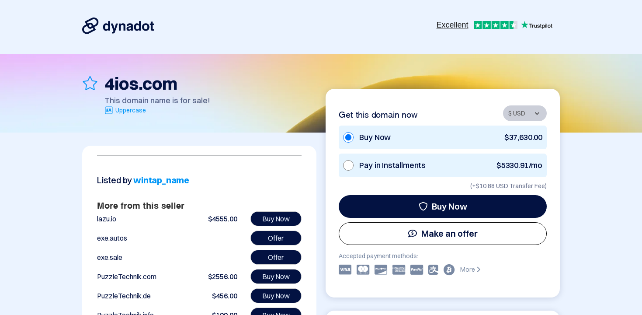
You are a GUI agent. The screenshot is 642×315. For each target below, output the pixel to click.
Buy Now (443, 206)
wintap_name (161, 180)
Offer (276, 238)
